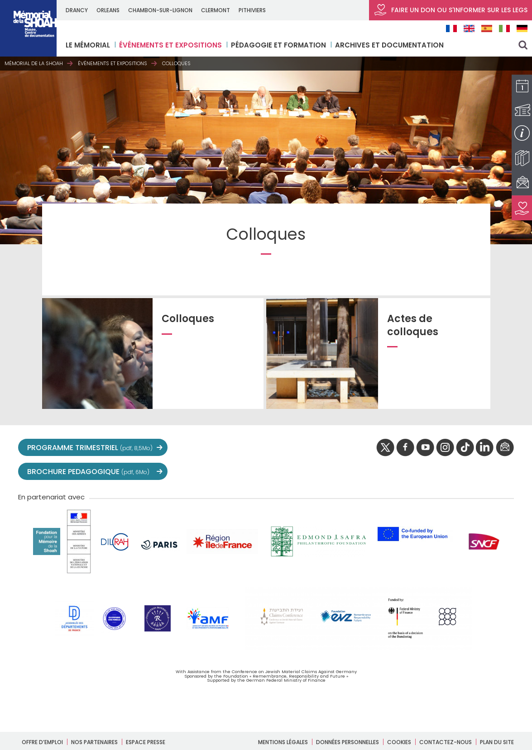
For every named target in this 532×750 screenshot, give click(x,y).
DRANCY (77, 10)
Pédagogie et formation (278, 45)
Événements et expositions (170, 45)
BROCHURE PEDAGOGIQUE (88, 471)
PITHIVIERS (252, 10)
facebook (405, 448)
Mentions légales (283, 742)
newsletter (505, 448)
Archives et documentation (389, 45)
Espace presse (145, 742)
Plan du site (497, 742)
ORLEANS (108, 10)
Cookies (399, 742)
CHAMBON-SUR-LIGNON (160, 10)
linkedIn (485, 448)
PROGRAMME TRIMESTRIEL (90, 447)
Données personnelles (347, 742)
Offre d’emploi (42, 742)
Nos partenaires (94, 742)
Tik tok (465, 448)
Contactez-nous (445, 742)
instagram (445, 448)
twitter (385, 448)
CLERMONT (215, 10)
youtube (425, 448)
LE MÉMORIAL (88, 45)
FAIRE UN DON (450, 10)
